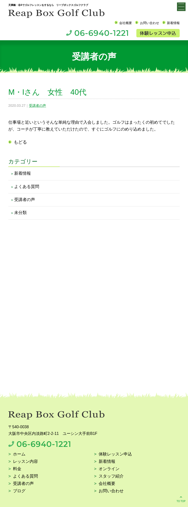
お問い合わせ (149, 23)
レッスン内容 (25, 461)
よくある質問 (26, 186)
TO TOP (181, 499)
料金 (17, 469)
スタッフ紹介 (111, 476)
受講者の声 (37, 105)
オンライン (109, 469)
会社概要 (125, 23)
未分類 (20, 212)
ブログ (19, 491)
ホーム (19, 454)
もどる (20, 142)
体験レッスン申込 (115, 454)
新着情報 (173, 23)
